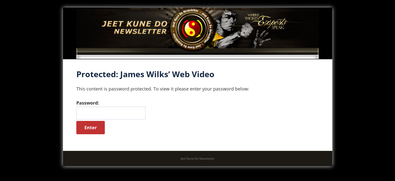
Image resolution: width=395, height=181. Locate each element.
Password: (111, 110)
